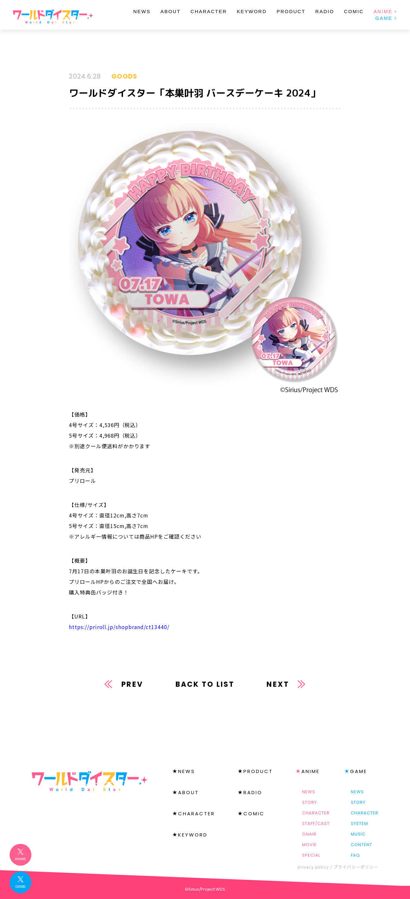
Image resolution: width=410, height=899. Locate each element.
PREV (132, 684)
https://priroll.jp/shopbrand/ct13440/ (119, 627)
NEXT (277, 684)
